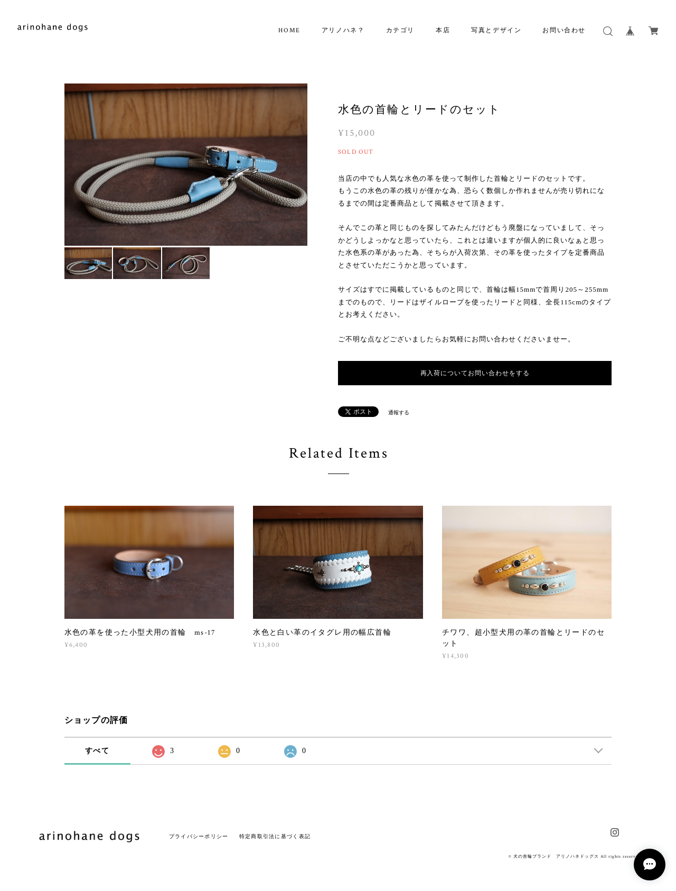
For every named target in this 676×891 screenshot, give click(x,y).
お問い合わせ (564, 30)
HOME (289, 30)
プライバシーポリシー (199, 836)
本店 (443, 30)
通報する (398, 412)
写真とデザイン (496, 30)
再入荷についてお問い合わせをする (475, 373)
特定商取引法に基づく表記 (275, 836)
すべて (97, 751)
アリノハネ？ (343, 30)
